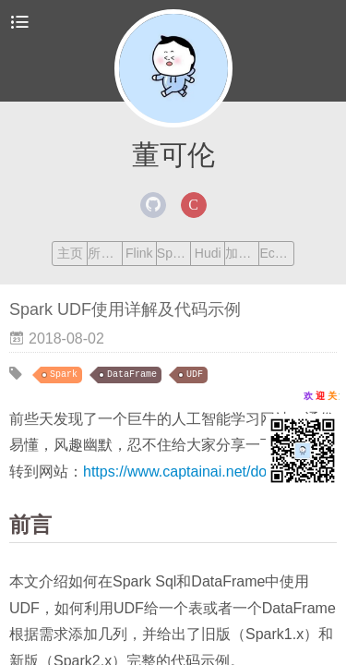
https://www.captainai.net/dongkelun (200, 471)
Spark (173, 253)
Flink (139, 253)
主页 (70, 253)
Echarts (275, 253)
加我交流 (241, 253)
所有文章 (104, 253)
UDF (194, 374)
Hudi (208, 253)
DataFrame (132, 374)
